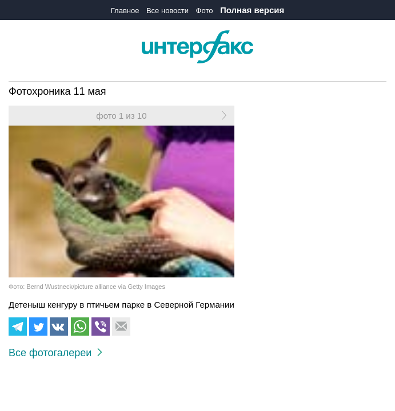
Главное (125, 10)
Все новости (167, 10)
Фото (204, 10)
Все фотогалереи (55, 352)
